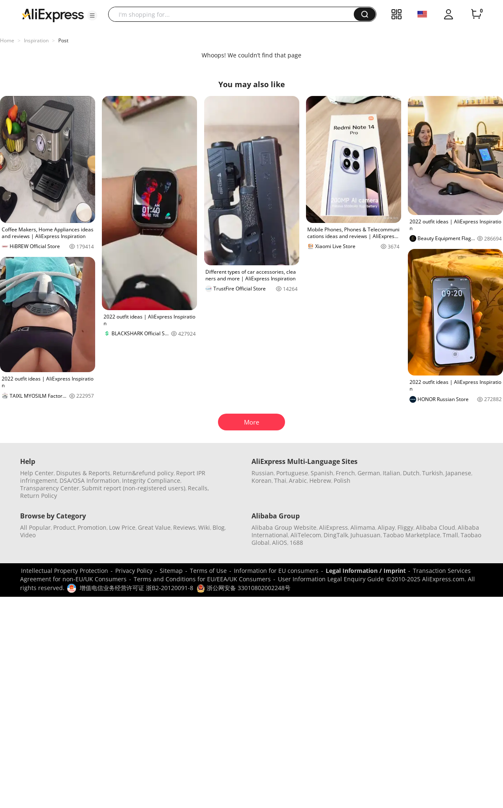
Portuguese (292, 473)
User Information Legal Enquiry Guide (331, 579)
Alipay (386, 527)
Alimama (362, 527)
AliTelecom (305, 535)
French (345, 473)
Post (63, 40)
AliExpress (333, 527)
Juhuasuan (365, 535)
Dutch (411, 473)
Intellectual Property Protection (64, 571)
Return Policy (38, 496)
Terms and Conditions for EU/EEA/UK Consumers (202, 579)
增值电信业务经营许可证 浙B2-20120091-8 (136, 588)
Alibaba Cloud (435, 527)
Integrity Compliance (151, 480)
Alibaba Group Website (284, 527)
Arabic (298, 480)
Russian (263, 473)
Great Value (154, 527)
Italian (391, 473)
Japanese (458, 473)
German (369, 473)
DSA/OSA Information (89, 480)
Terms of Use (208, 571)
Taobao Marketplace (411, 535)
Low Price (122, 527)
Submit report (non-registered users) (133, 488)
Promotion (92, 527)
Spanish (322, 473)
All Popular (35, 527)
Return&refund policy (143, 473)
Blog (219, 527)
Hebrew (320, 480)
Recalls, (198, 488)
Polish (342, 480)
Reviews (184, 527)
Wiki (204, 527)
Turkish (432, 473)
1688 (296, 542)
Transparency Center (49, 488)
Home (7, 40)
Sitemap (171, 571)
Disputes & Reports (83, 473)
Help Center (37, 473)
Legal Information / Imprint (366, 571)
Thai (280, 480)
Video (28, 535)
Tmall (450, 535)
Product (64, 527)
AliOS (279, 542)
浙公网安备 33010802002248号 (243, 588)
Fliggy (405, 527)
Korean (262, 480)
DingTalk (336, 535)
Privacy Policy (134, 571)
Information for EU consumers (276, 571)
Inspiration (36, 40)
